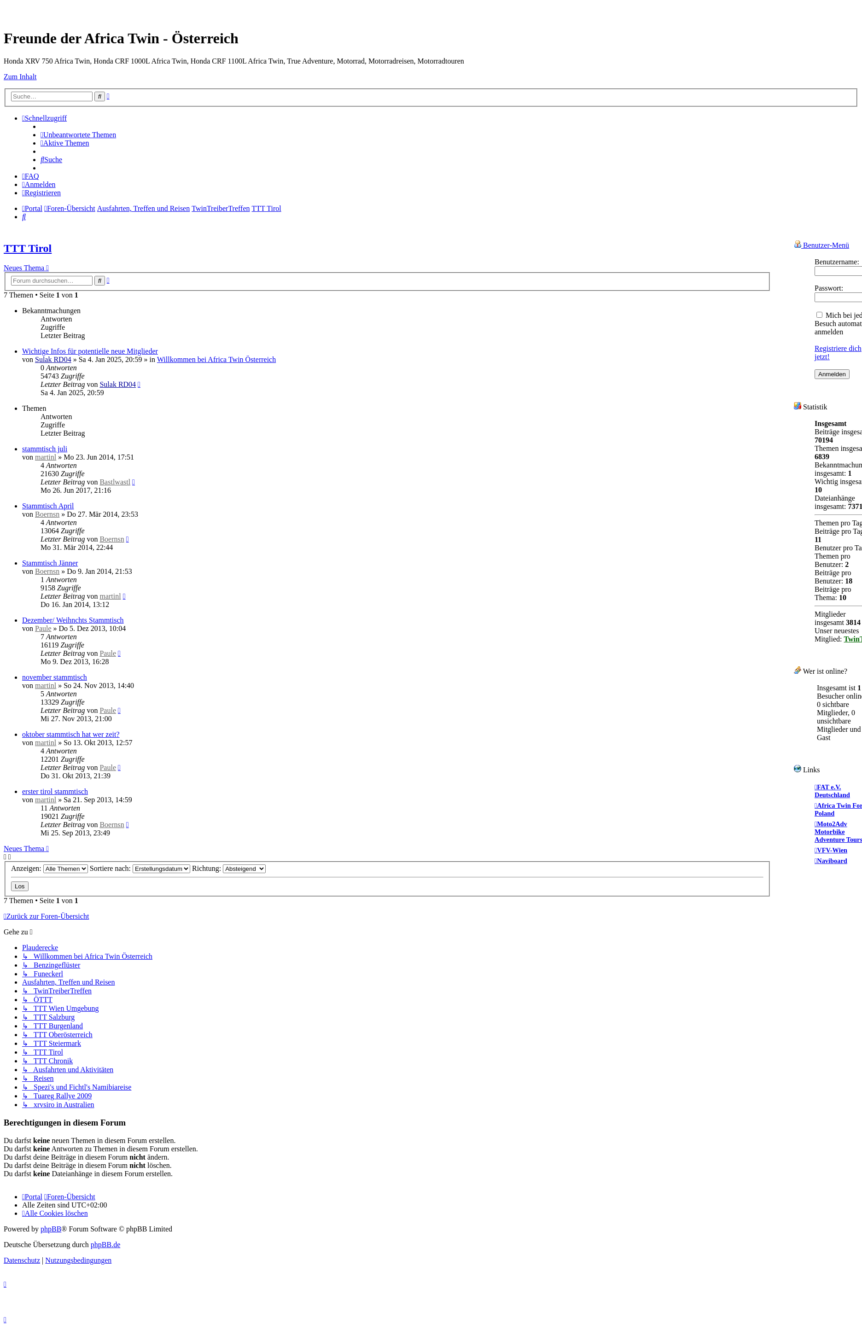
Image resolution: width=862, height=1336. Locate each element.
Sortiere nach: (140, 868)
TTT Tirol (28, 248)
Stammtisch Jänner (50, 563)
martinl (45, 457)
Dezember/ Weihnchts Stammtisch (73, 620)
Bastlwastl (114, 482)
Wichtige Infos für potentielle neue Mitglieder (90, 351)
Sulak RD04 (53, 359)
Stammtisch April (48, 506)
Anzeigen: (49, 868)
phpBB (51, 1229)
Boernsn (47, 514)
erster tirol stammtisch (55, 791)
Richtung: (229, 868)
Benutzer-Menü (821, 244)
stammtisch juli (44, 449)
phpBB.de (105, 1244)
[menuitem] (78, 135)
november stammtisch (54, 677)
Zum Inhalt (20, 77)
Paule (43, 628)
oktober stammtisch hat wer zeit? (70, 734)
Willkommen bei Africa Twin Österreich (216, 359)
